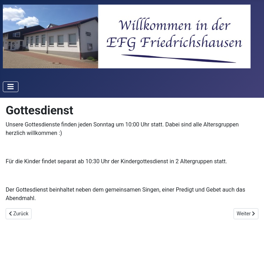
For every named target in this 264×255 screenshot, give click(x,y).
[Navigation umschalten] (10, 86)
